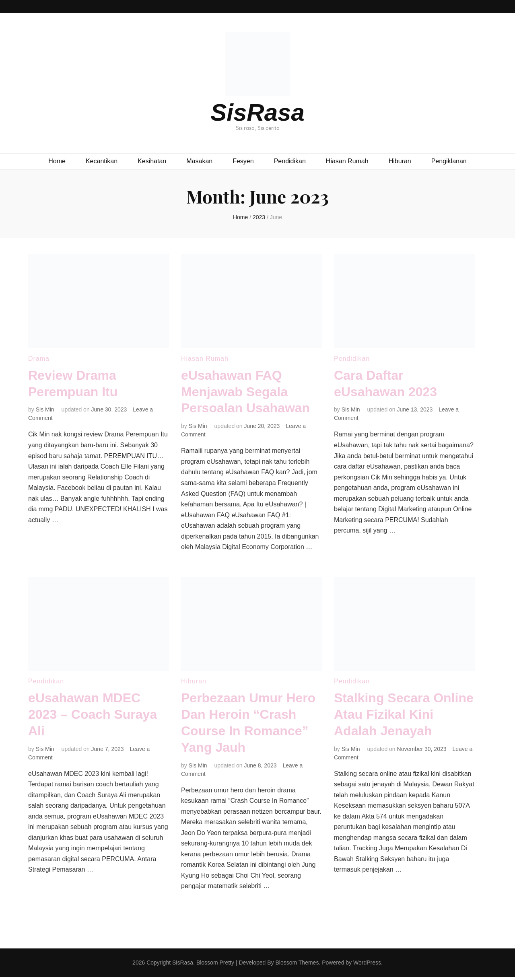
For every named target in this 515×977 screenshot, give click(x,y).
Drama (38, 358)
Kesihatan (152, 161)
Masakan (199, 161)
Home (57, 161)
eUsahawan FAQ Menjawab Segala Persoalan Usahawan (245, 391)
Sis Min (45, 409)
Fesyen (243, 161)
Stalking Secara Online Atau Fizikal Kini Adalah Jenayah (404, 714)
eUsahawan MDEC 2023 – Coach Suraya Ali (92, 714)
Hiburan (400, 161)
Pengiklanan (449, 161)
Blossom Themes (297, 962)
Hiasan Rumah (347, 161)
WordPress (367, 962)
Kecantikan (101, 161)
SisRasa (257, 112)
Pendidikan (290, 161)
